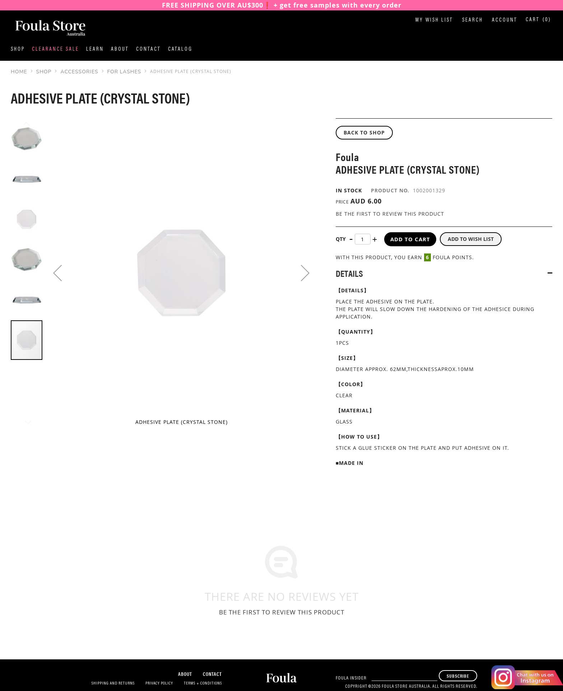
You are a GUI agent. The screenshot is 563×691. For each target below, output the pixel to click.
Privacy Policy (159, 683)
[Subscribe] (458, 675)
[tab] (444, 273)
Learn (95, 49)
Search (472, 20)
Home (19, 71)
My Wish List (434, 20)
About (120, 49)
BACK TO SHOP (364, 132)
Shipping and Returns (113, 683)
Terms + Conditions (203, 683)
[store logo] (47, 28)
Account (504, 20)
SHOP (44, 71)
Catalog (180, 49)
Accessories (79, 71)
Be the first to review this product (390, 213)
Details (349, 273)
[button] (57, 272)
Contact (148, 49)
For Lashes (124, 71)
